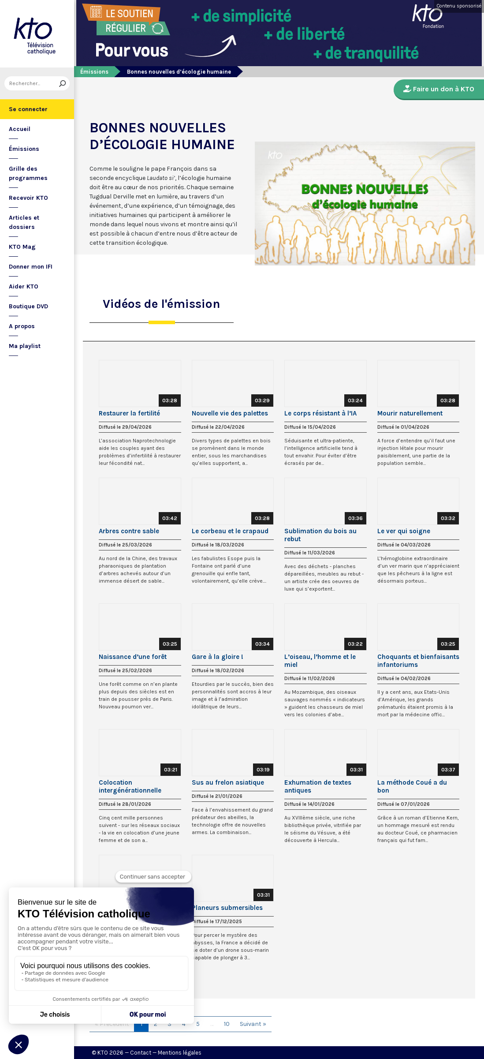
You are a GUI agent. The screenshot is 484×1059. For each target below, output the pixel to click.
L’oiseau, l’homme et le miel (320, 661)
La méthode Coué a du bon (412, 786)
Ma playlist (25, 346)
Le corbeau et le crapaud (230, 531)
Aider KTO (23, 286)
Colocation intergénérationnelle (130, 786)
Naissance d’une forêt (133, 657)
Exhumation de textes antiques (317, 786)
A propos (22, 326)
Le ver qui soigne (403, 531)
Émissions (24, 149)
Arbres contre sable (129, 531)
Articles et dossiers (24, 222)
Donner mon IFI (30, 266)
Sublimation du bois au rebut (320, 535)
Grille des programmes (28, 173)
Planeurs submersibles (227, 908)
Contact (140, 1052)
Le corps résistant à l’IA (320, 413)
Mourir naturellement (410, 413)
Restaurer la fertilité (129, 413)
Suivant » (253, 1024)
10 (227, 1024)
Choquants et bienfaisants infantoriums (418, 661)
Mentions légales (179, 1052)
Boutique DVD (28, 306)
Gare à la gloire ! (217, 657)
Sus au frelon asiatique (228, 782)
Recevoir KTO (28, 198)
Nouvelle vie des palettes (230, 413)
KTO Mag (22, 247)
